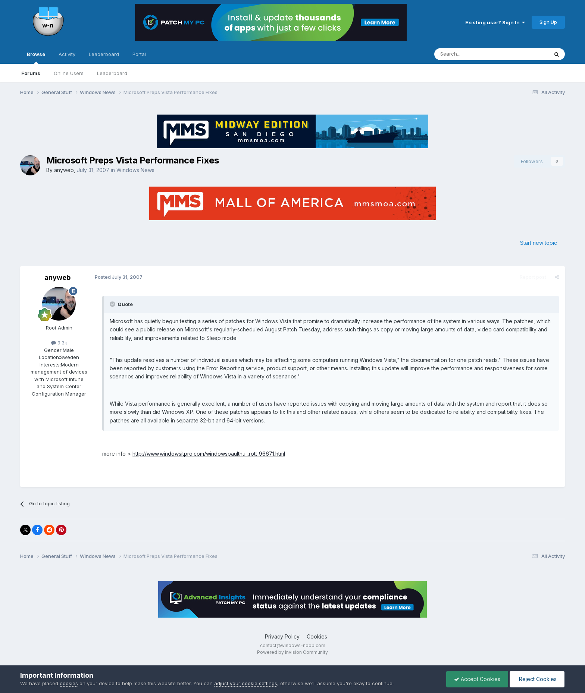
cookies (69, 683)
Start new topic (538, 243)
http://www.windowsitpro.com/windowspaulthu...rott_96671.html (208, 453)
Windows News (135, 170)
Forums (30, 73)
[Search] (472, 54)
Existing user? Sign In (495, 22)
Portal (139, 54)
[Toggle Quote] (113, 304)
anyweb (64, 170)
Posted (119, 277)
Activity (67, 54)
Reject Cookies (537, 679)
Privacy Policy (282, 636)
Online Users (69, 73)
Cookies (317, 636)
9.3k (59, 343)
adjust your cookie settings (245, 683)
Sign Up (548, 22)
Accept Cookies (477, 679)
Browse (36, 57)
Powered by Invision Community (292, 652)
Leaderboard (112, 73)
